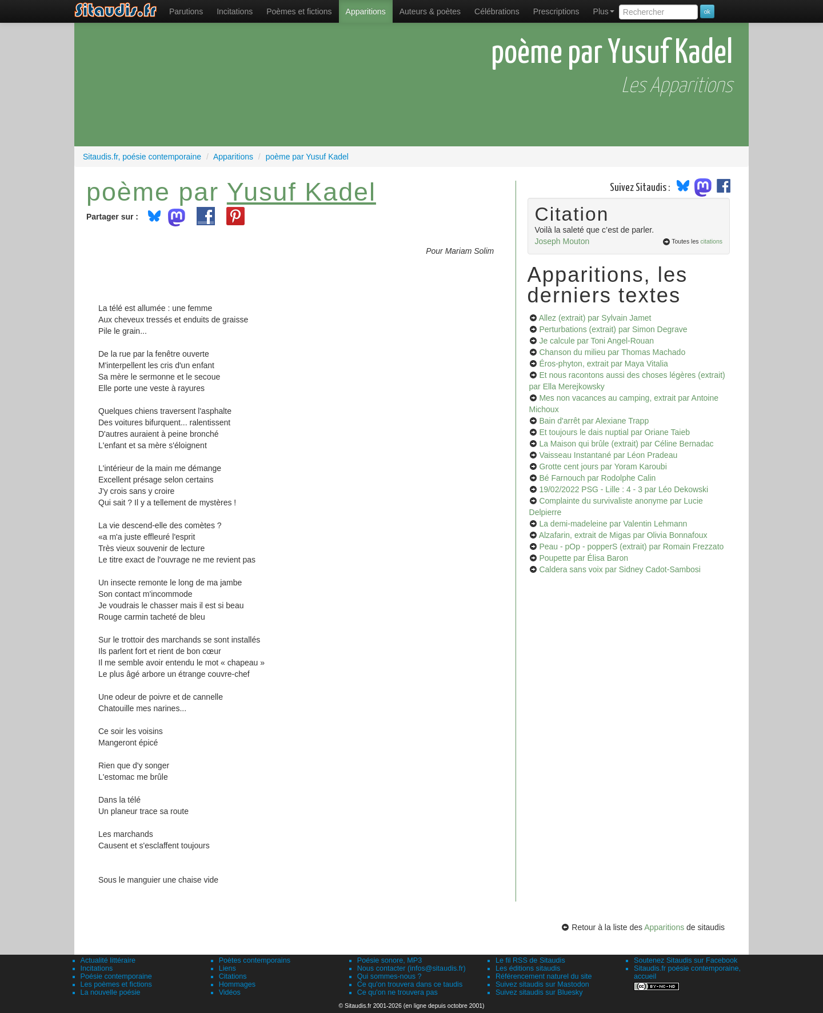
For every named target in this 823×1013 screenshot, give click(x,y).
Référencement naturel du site (544, 976)
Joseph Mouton (562, 241)
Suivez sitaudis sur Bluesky (539, 992)
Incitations (97, 968)
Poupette (583, 558)
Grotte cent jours (602, 466)
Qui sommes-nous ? (389, 976)
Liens (227, 968)
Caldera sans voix (619, 569)
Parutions (186, 11)
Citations (233, 976)
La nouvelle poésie (111, 992)
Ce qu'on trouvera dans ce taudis (409, 984)
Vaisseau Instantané (608, 455)
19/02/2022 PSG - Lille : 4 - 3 (623, 489)
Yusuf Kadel (301, 191)
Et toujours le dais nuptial (614, 432)
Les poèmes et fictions (116, 984)
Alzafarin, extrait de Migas (623, 535)
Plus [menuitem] (603, 11)
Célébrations (497, 11)
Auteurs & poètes (430, 11)
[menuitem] (186, 11)
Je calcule (596, 340)
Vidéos (230, 992)
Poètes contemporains (254, 960)
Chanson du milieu (612, 352)
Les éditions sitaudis (528, 968)
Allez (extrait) (595, 317)
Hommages (237, 984)
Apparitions (366, 11)
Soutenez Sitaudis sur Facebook (685, 960)
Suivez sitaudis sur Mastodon (542, 984)
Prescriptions (556, 11)
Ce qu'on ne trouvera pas (397, 992)
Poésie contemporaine (116, 976)
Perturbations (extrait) (613, 329)
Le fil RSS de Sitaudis (530, 960)
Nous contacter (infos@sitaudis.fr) (411, 968)
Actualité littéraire (108, 960)
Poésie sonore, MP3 (389, 960)
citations (711, 241)
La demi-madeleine (613, 523)
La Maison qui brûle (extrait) (626, 443)
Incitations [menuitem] (235, 11)
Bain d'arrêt (594, 420)
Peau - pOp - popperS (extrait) (631, 546)
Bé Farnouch (597, 477)
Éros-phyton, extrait (603, 363)
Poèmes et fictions (298, 11)
